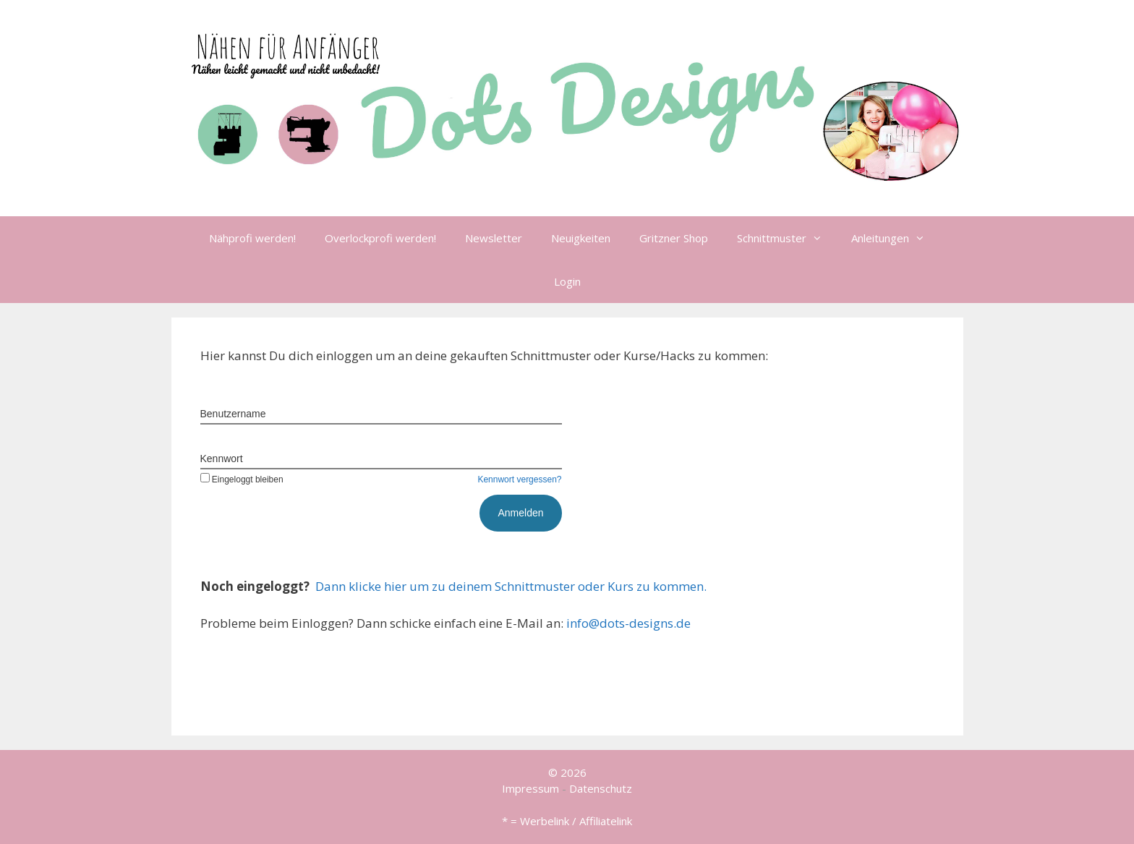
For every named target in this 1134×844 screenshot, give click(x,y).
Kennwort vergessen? (519, 479)
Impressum (530, 788)
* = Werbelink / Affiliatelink (567, 821)
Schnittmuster (787, 238)
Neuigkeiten (580, 238)
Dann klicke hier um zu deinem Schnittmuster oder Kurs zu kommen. (511, 586)
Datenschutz (600, 788)
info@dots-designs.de (628, 623)
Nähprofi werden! (252, 238)
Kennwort (221, 458)
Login (567, 281)
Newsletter (493, 238)
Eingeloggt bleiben (242, 479)
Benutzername (233, 413)
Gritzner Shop (673, 238)
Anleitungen (895, 238)
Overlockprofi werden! (380, 238)
